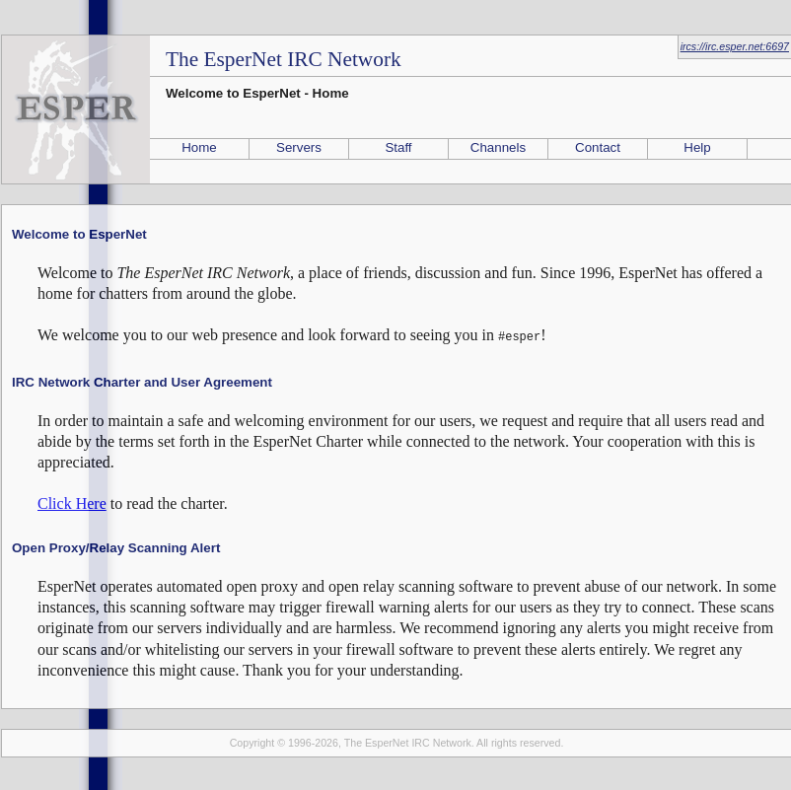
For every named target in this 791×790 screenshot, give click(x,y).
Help (696, 147)
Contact (597, 147)
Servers (299, 147)
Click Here (72, 501)
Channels (498, 147)
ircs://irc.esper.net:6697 (735, 46)
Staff (398, 147)
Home (199, 147)
